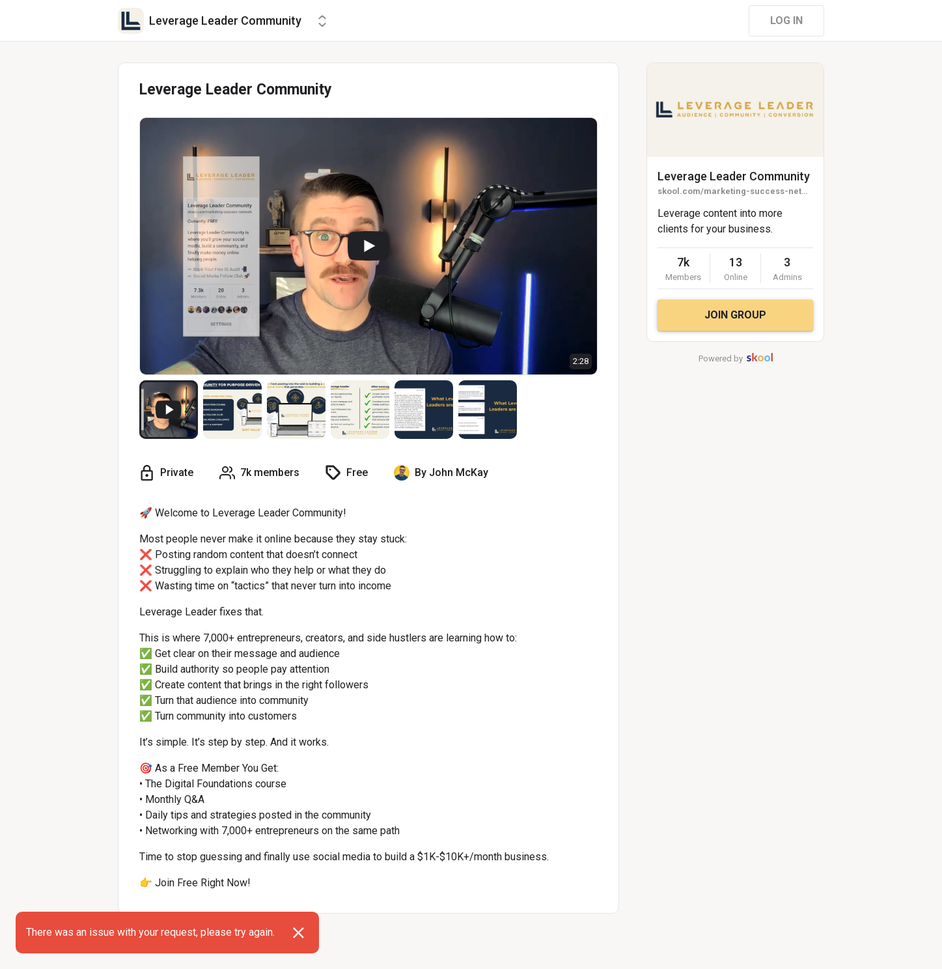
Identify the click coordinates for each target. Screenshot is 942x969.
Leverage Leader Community (734, 176)
